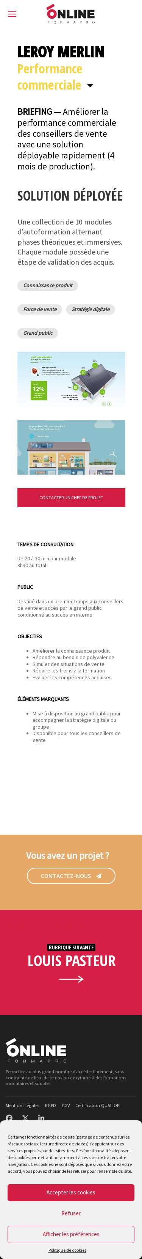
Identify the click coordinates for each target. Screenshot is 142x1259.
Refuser (71, 1213)
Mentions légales (22, 1105)
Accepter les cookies (71, 1192)
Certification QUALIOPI (97, 1105)
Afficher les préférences (71, 1234)
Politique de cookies (67, 1250)
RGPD (50, 1105)
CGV (66, 1105)
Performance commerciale (50, 76)
